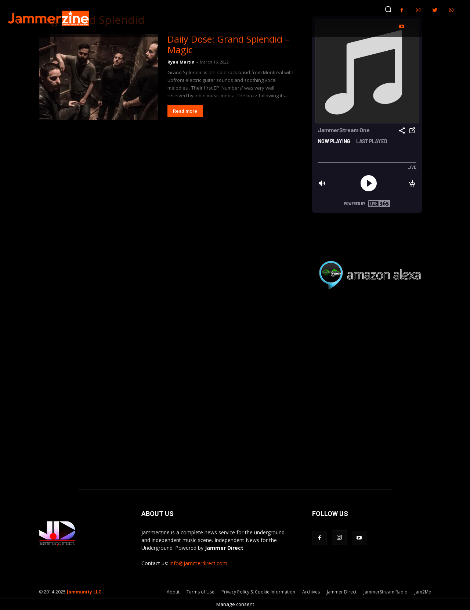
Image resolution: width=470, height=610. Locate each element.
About (173, 592)
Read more (185, 111)
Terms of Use (200, 592)
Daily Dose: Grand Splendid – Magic (228, 44)
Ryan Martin (181, 62)
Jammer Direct (342, 592)
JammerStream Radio (386, 592)
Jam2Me (423, 592)
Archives (311, 592)
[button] (388, 9)
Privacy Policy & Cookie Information (258, 592)
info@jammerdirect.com (198, 563)
